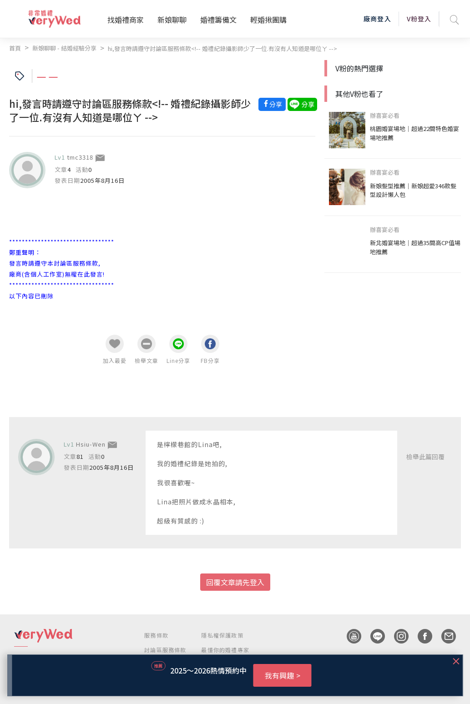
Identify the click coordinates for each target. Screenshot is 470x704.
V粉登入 (419, 18)
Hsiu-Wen (91, 444)
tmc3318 (80, 157)
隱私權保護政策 (222, 635)
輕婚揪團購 (268, 19)
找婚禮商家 (125, 19)
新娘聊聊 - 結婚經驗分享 (64, 48)
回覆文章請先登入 (235, 582)
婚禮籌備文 (218, 19)
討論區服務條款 (165, 650)
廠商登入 (377, 18)
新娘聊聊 (172, 19)
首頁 (15, 48)
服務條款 (156, 635)
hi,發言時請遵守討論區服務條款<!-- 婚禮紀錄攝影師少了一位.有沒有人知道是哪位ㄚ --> (222, 48)
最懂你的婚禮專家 (225, 650)
